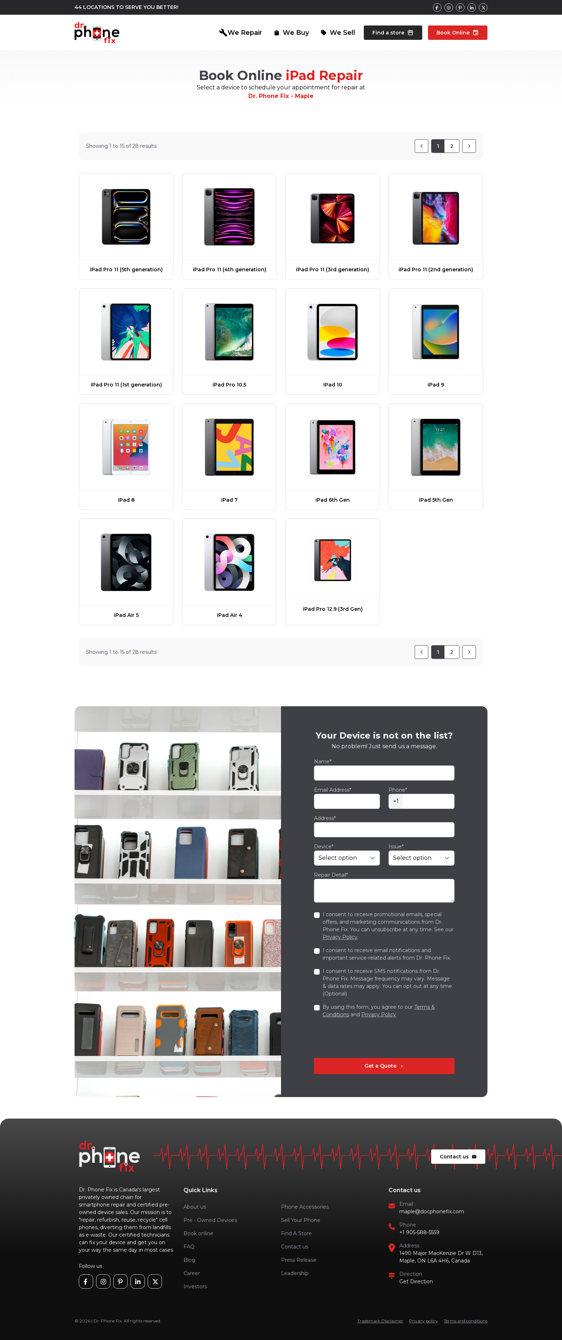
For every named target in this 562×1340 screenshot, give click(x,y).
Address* (325, 818)
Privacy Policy (340, 937)
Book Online (458, 32)
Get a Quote (384, 1066)
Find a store (393, 32)
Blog (189, 1260)
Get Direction (416, 1281)
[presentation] (368, 1038)
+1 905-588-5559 (419, 1232)
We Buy (291, 32)
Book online (198, 1233)
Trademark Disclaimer (380, 1320)
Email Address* (332, 790)
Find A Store (296, 1233)
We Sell (337, 32)
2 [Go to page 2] (451, 146)
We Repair (240, 32)
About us (195, 1207)
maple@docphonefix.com (431, 1211)
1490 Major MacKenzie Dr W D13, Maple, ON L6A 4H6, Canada (441, 1257)
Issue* (396, 846)
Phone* (398, 790)
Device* (323, 846)
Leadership (295, 1273)
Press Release (298, 1260)
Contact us (458, 1156)
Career (192, 1273)
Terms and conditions (465, 1320)
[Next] (469, 146)
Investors (195, 1286)
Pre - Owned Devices (210, 1220)
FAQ (189, 1246)
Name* (323, 761)
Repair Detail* (331, 875)
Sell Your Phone (300, 1220)
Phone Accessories (305, 1207)
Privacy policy (423, 1320)
